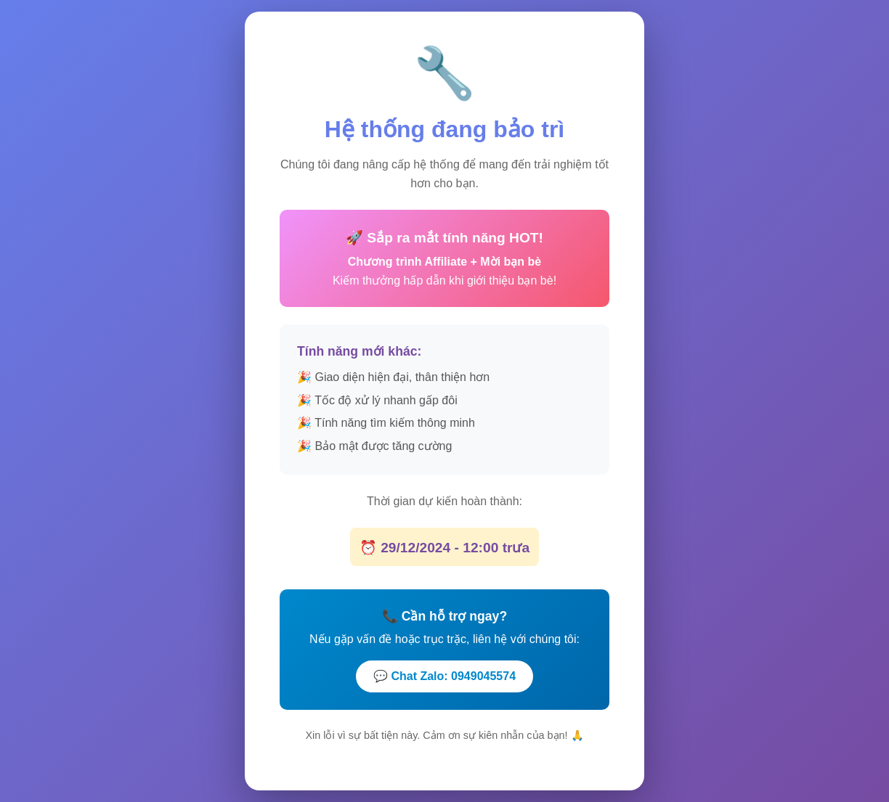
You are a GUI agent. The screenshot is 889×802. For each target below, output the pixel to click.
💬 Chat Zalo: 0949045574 (444, 675)
